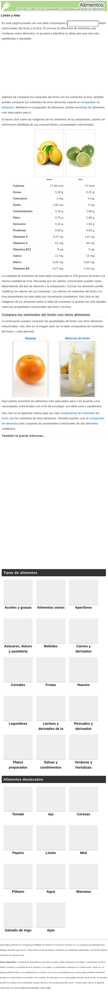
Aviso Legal (46, 988)
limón (49, 179)
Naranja (30, 338)
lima (80, 179)
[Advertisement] (54, 67)
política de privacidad (30, 988)
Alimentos (92, 5)
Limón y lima (10, 15)
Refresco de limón (77, 338)
